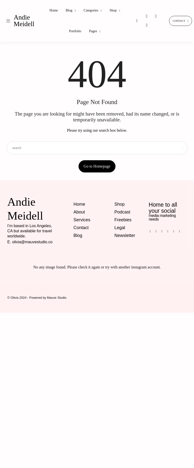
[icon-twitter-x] (180, 231)
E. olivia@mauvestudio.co (29, 242)
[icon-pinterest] (155, 16)
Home (53, 10)
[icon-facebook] (151, 231)
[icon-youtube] (175, 231)
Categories (91, 10)
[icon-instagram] (146, 16)
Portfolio (75, 31)
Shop (113, 10)
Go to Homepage (97, 166)
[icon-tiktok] (146, 25)
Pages (93, 31)
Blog (69, 10)
